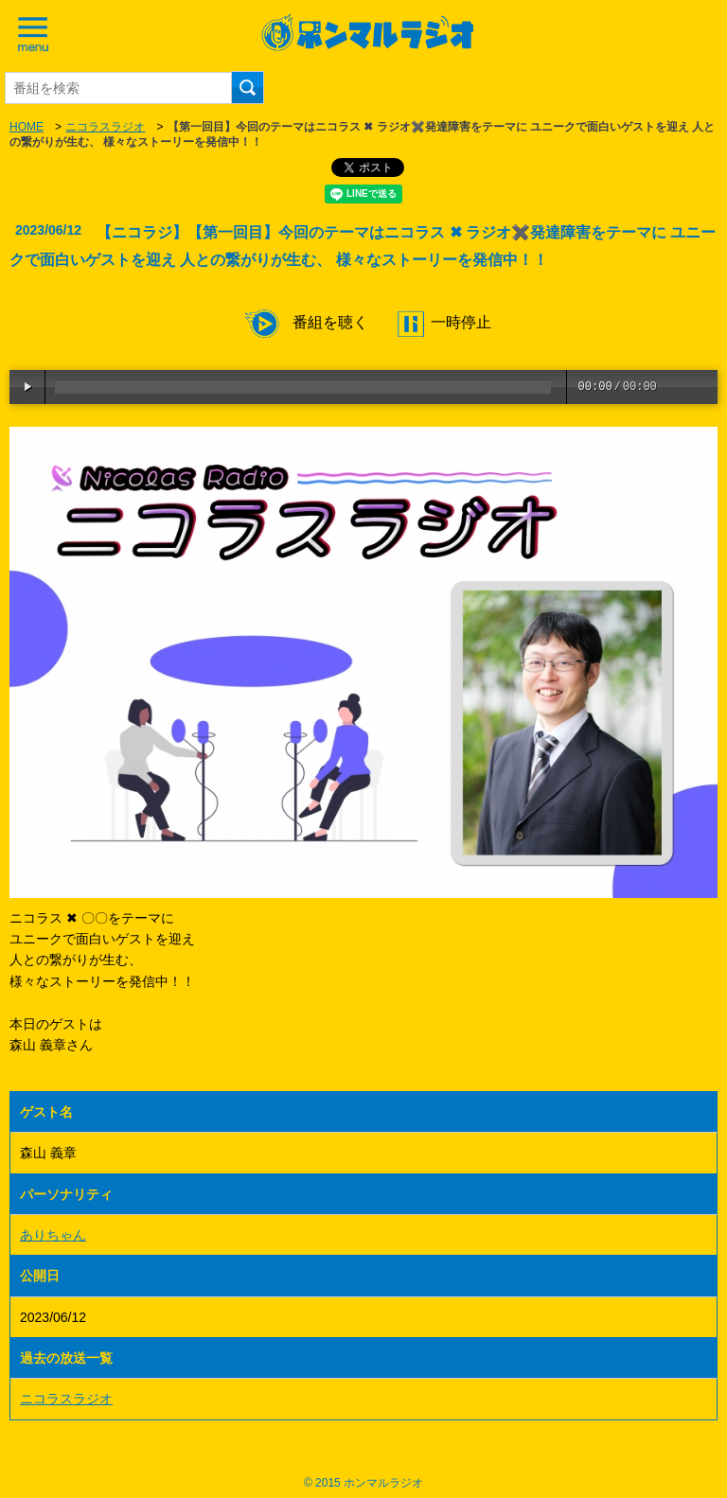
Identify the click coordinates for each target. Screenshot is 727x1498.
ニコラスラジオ (105, 126)
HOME (26, 126)
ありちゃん (53, 1234)
